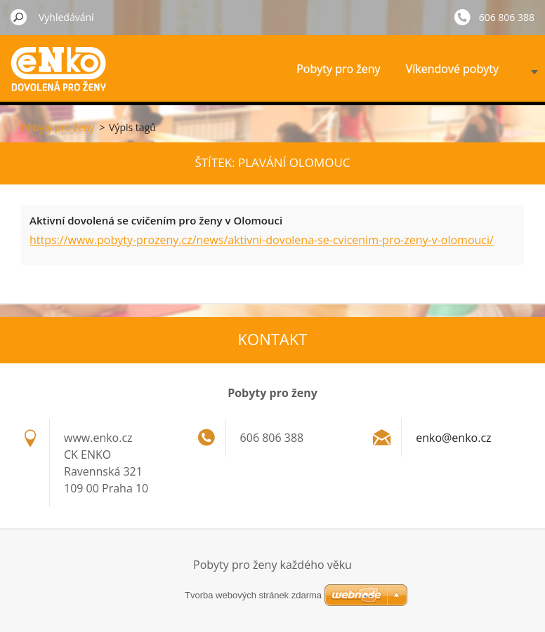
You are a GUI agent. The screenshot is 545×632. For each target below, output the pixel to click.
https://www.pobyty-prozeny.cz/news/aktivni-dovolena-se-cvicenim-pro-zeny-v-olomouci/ (261, 240)
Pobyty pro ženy (338, 68)
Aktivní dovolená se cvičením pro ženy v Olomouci (155, 220)
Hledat (19, 16)
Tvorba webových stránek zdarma (253, 595)
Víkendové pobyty (452, 68)
